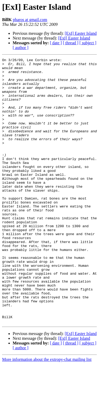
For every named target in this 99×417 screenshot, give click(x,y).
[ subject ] (87, 43)
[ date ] (56, 43)
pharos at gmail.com (30, 19)
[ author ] (21, 47)
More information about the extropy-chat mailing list (47, 412)
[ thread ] (70, 43)
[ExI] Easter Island (81, 33)
